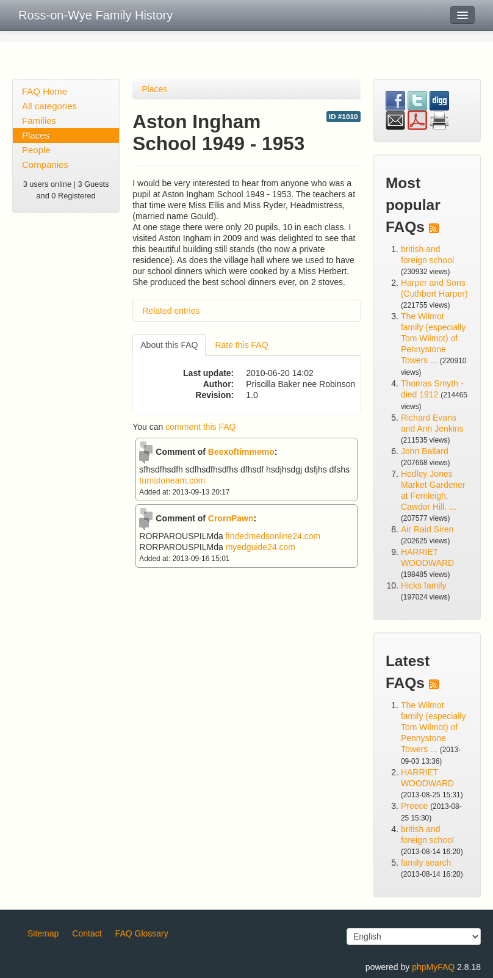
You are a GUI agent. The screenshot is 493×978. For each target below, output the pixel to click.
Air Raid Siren (427, 529)
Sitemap (43, 933)
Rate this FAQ (241, 345)
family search (426, 863)
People (36, 150)
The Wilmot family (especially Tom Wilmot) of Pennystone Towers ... (433, 338)
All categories (49, 106)
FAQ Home (44, 91)
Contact (86, 933)
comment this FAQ (200, 427)
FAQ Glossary (141, 933)
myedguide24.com (260, 547)
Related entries (171, 311)
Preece (414, 806)
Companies (45, 164)
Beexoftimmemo (241, 452)
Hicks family (424, 585)
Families (39, 120)
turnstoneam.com (172, 480)
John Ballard (424, 451)
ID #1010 (343, 116)
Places (35, 135)
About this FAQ (169, 345)
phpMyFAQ (433, 967)
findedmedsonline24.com (273, 536)
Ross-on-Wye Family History (95, 15)
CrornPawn (231, 518)
